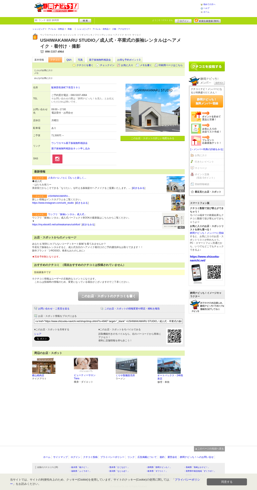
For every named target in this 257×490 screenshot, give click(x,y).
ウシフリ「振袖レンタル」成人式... (67, 214)
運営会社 (172, 457)
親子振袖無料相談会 (100, 59)
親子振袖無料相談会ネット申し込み (70, 148)
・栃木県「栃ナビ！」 (79, 467)
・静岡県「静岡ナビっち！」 (159, 467)
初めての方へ (209, 4)
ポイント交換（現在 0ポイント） (205, 176)
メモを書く (146, 65)
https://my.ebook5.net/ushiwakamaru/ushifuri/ (56, 224)
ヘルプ (206, 8)
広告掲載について (147, 457)
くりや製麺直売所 (125, 375)
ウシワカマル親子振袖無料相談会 (69, 143)
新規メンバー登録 (207, 20)
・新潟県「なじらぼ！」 (118, 471)
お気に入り (127, 65)
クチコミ (55, 59)
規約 (162, 457)
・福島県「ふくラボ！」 (80, 471)
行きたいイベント (204, 161)
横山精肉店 (38, 375)
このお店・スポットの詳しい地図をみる (152, 138)
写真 (80, 59)
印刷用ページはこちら (171, 65)
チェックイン (107, 65)
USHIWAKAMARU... (59, 196)
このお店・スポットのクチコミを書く (108, 296)
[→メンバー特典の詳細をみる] (207, 149)
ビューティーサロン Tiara (85, 377)
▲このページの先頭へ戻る (209, 448)
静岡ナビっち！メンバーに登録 (207, 233)
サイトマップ (60, 457)
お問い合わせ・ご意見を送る (53, 308)
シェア (37, 333)
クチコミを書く (84, 65)
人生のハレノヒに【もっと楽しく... (67, 177)
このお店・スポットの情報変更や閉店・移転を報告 (132, 308)
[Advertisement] (139, 8)
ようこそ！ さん (162, 20)
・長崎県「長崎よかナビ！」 (197, 467)
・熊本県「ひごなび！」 (118, 467)
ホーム (206, 12)
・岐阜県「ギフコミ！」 (157, 471)
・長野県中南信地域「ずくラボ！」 (200, 471)
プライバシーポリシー (112, 457)
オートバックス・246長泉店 (170, 377)
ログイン (183, 20)
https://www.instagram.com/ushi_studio (53, 202)
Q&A (68, 59)
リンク (131, 457)
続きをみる (139, 188)
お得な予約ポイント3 (128, 59)
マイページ (201, 168)
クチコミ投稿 (90, 457)
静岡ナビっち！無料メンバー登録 (207, 101)
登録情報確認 (202, 184)
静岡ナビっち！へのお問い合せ (197, 457)
